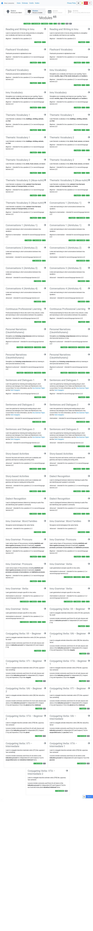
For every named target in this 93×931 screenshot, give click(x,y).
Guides (37, 3)
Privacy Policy (71, 3)
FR (90, 3)
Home (18, 3)
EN (86, 3)
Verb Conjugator (15, 390)
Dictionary (25, 3)
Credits (31, 3)
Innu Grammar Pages (38, 388)
